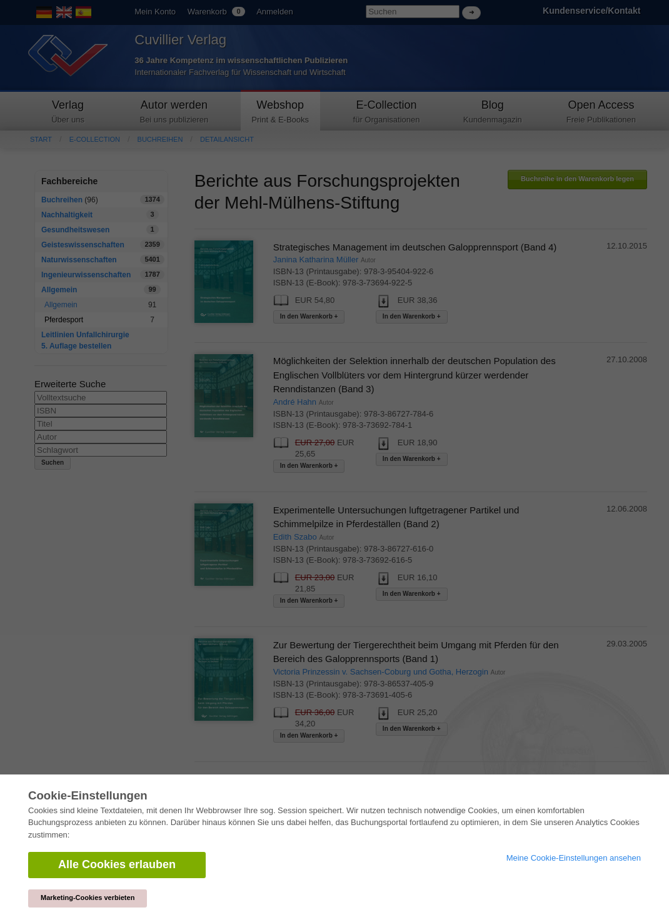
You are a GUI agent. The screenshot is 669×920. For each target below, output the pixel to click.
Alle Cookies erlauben (117, 864)
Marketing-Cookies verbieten (87, 897)
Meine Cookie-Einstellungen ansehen (573, 858)
